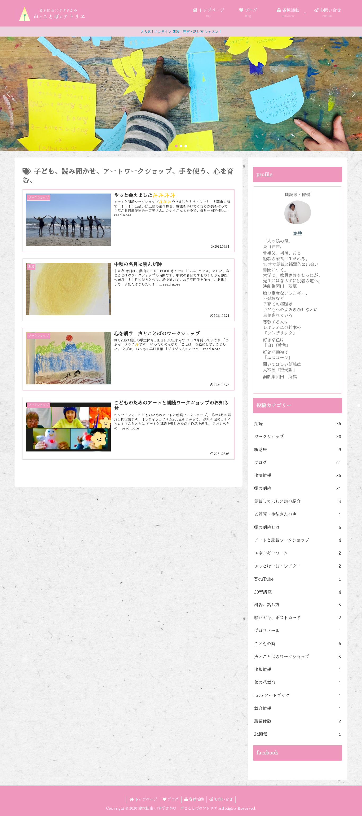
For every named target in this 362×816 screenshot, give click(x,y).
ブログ (297, 463)
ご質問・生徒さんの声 (297, 515)
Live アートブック (297, 696)
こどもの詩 (297, 644)
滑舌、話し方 (297, 605)
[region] (181, 94)
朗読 (297, 424)
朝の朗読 (297, 489)
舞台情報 (297, 709)
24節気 (297, 734)
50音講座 (297, 592)
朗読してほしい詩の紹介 (297, 502)
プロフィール (297, 631)
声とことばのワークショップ (297, 657)
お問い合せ (221, 799)
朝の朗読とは (297, 528)
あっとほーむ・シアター (297, 566)
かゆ (297, 233)
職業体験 (297, 722)
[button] (8, 94)
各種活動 (194, 799)
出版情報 (297, 670)
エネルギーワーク (297, 553)
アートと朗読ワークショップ (297, 540)
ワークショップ (297, 437)
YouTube (297, 579)
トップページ (143, 799)
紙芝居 (297, 450)
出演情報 (297, 476)
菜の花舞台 (297, 683)
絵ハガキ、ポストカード (297, 618)
